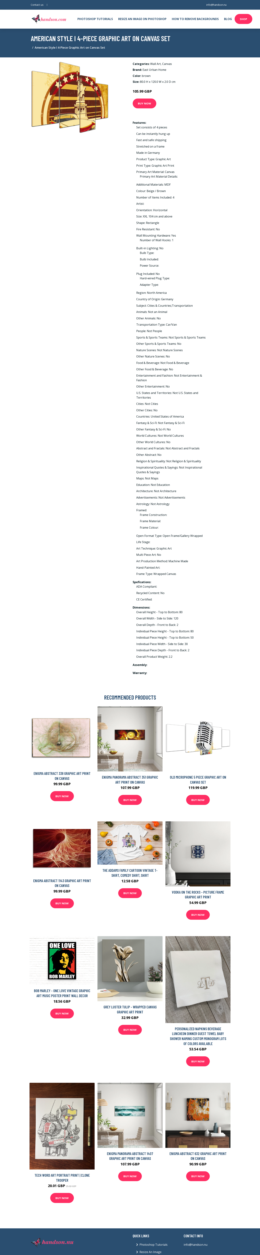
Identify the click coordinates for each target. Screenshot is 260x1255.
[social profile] (47, 4)
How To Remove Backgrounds (195, 19)
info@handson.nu (216, 4)
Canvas (167, 64)
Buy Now (144, 103)
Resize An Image (150, 1252)
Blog (228, 19)
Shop (243, 19)
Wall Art (155, 64)
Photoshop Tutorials (95, 19)
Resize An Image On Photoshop (142, 19)
